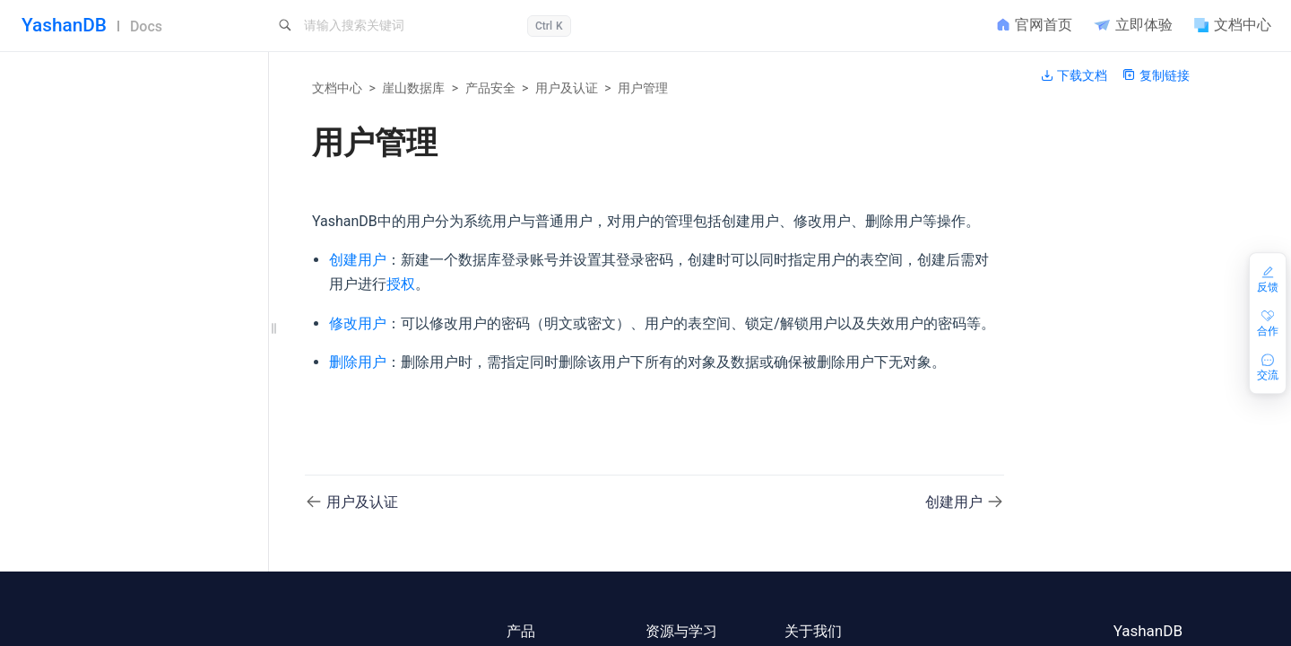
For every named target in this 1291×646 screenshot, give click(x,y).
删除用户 (118, 574)
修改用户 (118, 544)
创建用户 (118, 514)
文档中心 (337, 88)
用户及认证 (566, 88)
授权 (400, 283)
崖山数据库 (413, 88)
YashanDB (64, 25)
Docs (146, 26)
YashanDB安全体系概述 (136, 423)
